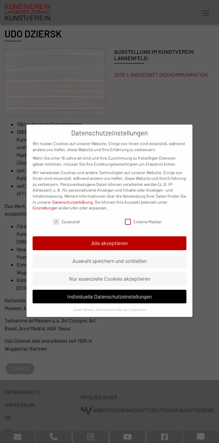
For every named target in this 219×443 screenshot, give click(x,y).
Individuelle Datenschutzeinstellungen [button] (109, 289)
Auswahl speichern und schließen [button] (109, 254)
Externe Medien (143, 215)
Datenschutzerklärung (72, 194)
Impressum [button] (138, 302)
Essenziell (66, 215)
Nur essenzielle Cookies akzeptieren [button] (109, 271)
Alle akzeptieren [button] (109, 236)
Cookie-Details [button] (83, 302)
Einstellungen (45, 201)
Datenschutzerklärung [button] (112, 302)
